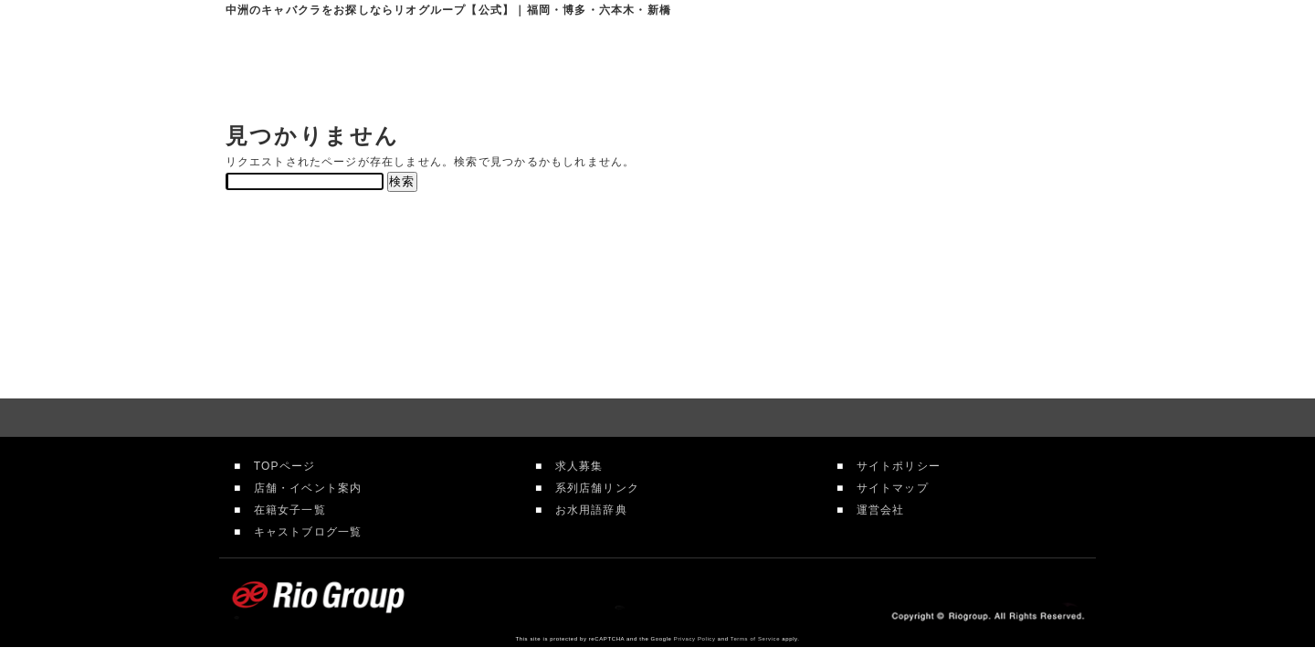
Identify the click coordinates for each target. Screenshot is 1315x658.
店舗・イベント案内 (301, 488)
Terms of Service (755, 639)
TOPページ (278, 466)
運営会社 (874, 510)
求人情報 (900, 64)
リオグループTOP (521, 64)
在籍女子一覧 (283, 510)
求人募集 (572, 466)
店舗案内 (641, 64)
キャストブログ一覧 (301, 531)
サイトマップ (886, 488)
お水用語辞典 (584, 510)
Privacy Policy (695, 639)
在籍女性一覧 (772, 64)
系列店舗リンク (590, 488)
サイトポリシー (892, 466)
